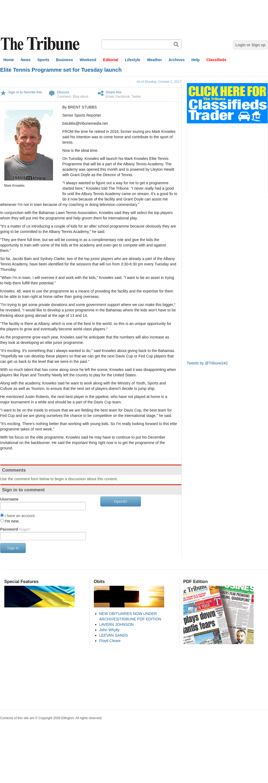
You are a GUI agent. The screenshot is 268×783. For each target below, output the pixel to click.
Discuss (63, 92)
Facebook (122, 96)
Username (9, 499)
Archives (177, 60)
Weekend (88, 60)
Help (195, 60)
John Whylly (109, 630)
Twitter (136, 96)
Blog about (80, 96)
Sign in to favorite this (25, 92)
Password (15, 529)
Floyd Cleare (110, 641)
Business (64, 60)
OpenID (120, 501)
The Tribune (40, 44)
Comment (64, 96)
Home (9, 60)
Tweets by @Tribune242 (207, 363)
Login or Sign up (250, 45)
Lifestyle (132, 60)
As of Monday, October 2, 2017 (159, 82)
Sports (43, 60)
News (26, 60)
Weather (154, 60)
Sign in (13, 548)
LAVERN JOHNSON (116, 624)
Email (110, 96)
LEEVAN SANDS (113, 635)
